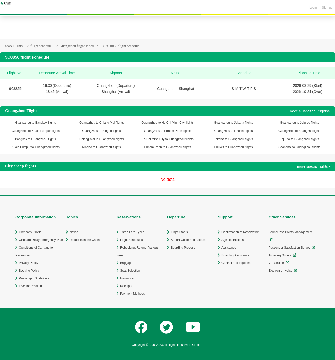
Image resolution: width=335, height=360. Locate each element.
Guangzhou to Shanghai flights (299, 131)
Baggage (126, 263)
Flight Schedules (131, 240)
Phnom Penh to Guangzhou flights (167, 147)
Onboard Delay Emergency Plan (41, 240)
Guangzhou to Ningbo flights (101, 131)
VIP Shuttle (276, 263)
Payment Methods (132, 293)
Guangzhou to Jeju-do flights (299, 122)
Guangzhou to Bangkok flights (35, 122)
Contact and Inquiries (235, 263)
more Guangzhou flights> (310, 111)
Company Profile (30, 232)
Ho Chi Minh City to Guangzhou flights (167, 139)
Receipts (126, 286)
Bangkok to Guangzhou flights (35, 139)
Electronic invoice (280, 270)
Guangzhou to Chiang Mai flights (101, 122)
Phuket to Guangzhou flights (233, 147)
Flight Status (179, 232)
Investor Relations (31, 286)
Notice (74, 232)
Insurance (127, 278)
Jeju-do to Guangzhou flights (299, 139)
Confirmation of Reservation (240, 232)
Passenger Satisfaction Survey (289, 247)
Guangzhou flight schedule (79, 46)
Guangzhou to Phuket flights (233, 131)
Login (313, 7)
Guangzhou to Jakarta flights (233, 122)
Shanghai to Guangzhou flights (299, 147)
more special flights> (313, 166)
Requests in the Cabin (85, 240)
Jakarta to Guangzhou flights (233, 139)
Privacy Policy (28, 263)
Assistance (228, 247)
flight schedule (41, 46)
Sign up (327, 7)
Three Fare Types (132, 232)
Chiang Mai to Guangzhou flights (101, 139)
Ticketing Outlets (280, 255)
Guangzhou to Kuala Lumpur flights (36, 131)
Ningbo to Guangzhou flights (101, 147)
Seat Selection (130, 270)
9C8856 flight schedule (123, 46)
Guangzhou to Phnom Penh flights (167, 131)
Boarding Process (183, 247)
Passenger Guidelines (34, 278)
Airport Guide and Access (188, 240)
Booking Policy (29, 270)
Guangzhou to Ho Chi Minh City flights (167, 122)
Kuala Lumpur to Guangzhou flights (36, 147)
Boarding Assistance (235, 255)
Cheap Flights (13, 46)
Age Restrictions (232, 240)
